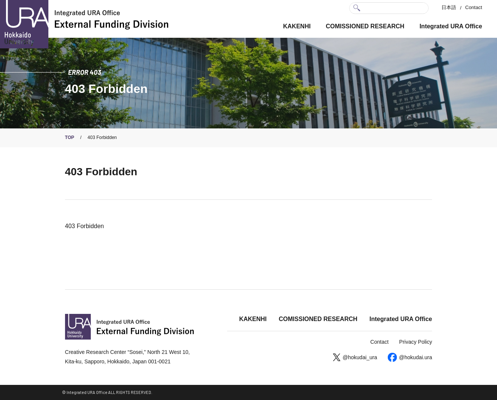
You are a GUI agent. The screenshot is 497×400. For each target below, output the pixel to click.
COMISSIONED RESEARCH (365, 26)
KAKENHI (297, 26)
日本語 (448, 7)
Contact (473, 7)
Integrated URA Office (451, 26)
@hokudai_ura (360, 357)
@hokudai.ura (415, 357)
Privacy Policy (415, 342)
